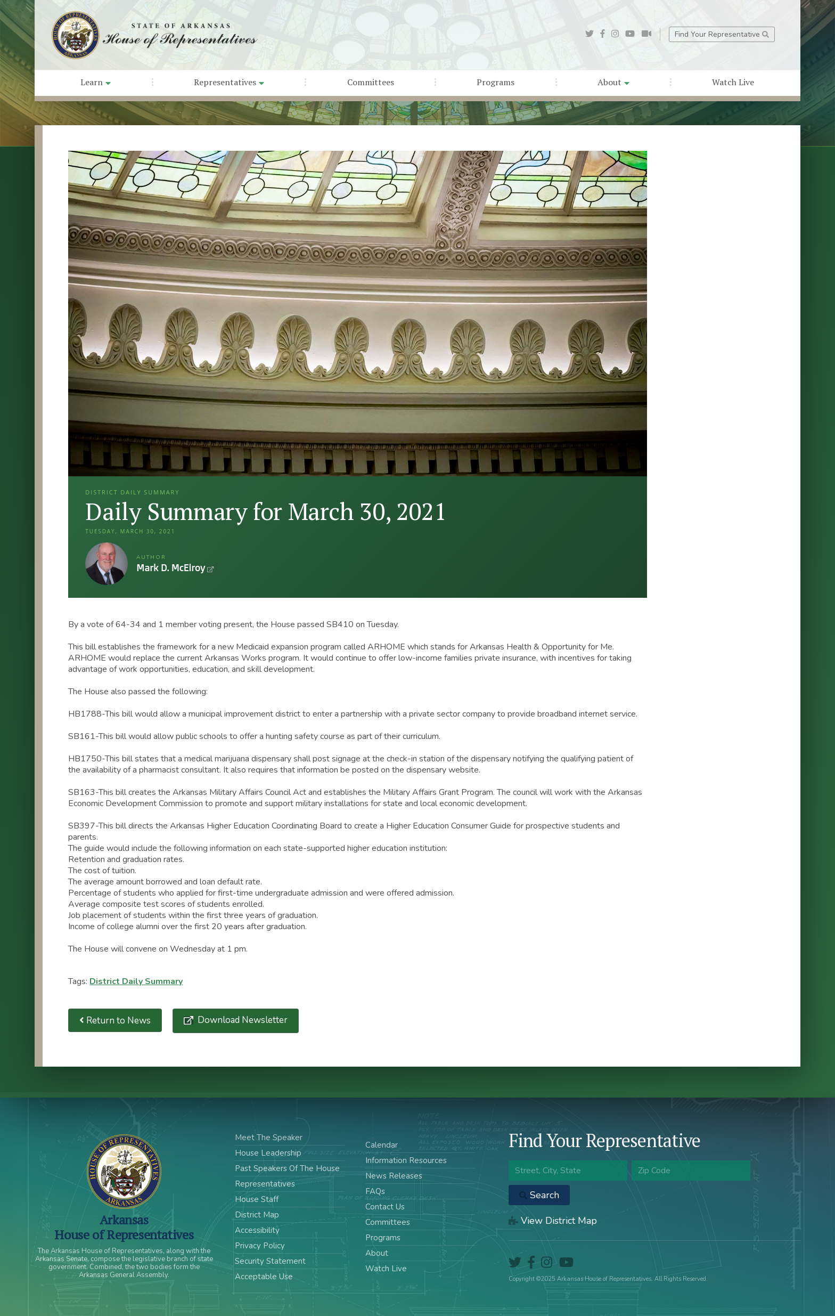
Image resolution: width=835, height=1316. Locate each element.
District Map (257, 1214)
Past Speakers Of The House (287, 1168)
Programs (495, 82)
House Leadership (268, 1153)
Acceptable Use (264, 1276)
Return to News (115, 1020)
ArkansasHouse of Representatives (123, 1227)
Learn (95, 82)
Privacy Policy (260, 1245)
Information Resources (406, 1160)
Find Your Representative (722, 34)
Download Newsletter (241, 1020)
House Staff (257, 1199)
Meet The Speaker (268, 1137)
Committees (370, 82)
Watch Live (733, 82)
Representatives (229, 82)
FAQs (375, 1191)
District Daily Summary (136, 981)
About (613, 82)
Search (539, 1195)
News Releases (393, 1176)
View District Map (553, 1220)
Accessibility (257, 1230)
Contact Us (385, 1206)
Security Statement (270, 1261)
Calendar (381, 1145)
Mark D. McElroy (106, 563)
